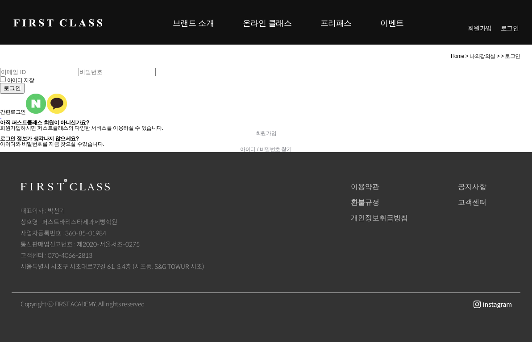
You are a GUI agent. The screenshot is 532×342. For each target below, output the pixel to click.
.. (1, 117)
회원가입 (480, 28)
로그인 (510, 28)
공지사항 (472, 186)
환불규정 (365, 202)
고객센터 (472, 202)
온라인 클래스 (267, 23)
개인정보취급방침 (379, 218)
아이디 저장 (20, 80)
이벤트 (392, 23)
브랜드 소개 (193, 23)
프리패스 (336, 23)
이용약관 (365, 186)
